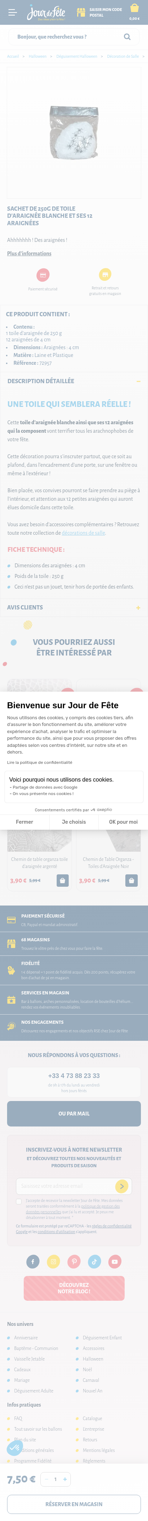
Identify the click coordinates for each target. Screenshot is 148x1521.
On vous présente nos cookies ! (43, 793)
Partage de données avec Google (45, 787)
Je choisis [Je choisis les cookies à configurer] (74, 822)
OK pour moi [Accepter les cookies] (123, 822)
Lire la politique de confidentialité (39, 762)
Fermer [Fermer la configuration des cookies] (24, 822)
